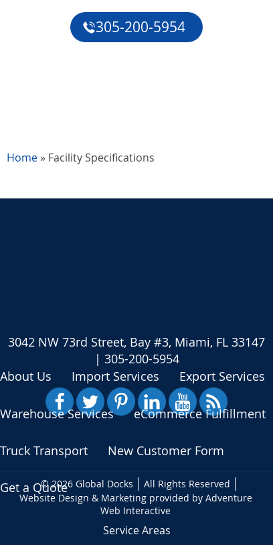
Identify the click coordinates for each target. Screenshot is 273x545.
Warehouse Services (57, 414)
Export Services (222, 376)
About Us (26, 376)
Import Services (115, 376)
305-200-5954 (133, 26)
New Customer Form (166, 450)
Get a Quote (44, 107)
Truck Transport (44, 450)
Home (22, 157)
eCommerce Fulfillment (77, 45)
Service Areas (137, 530)
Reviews (32, 76)
